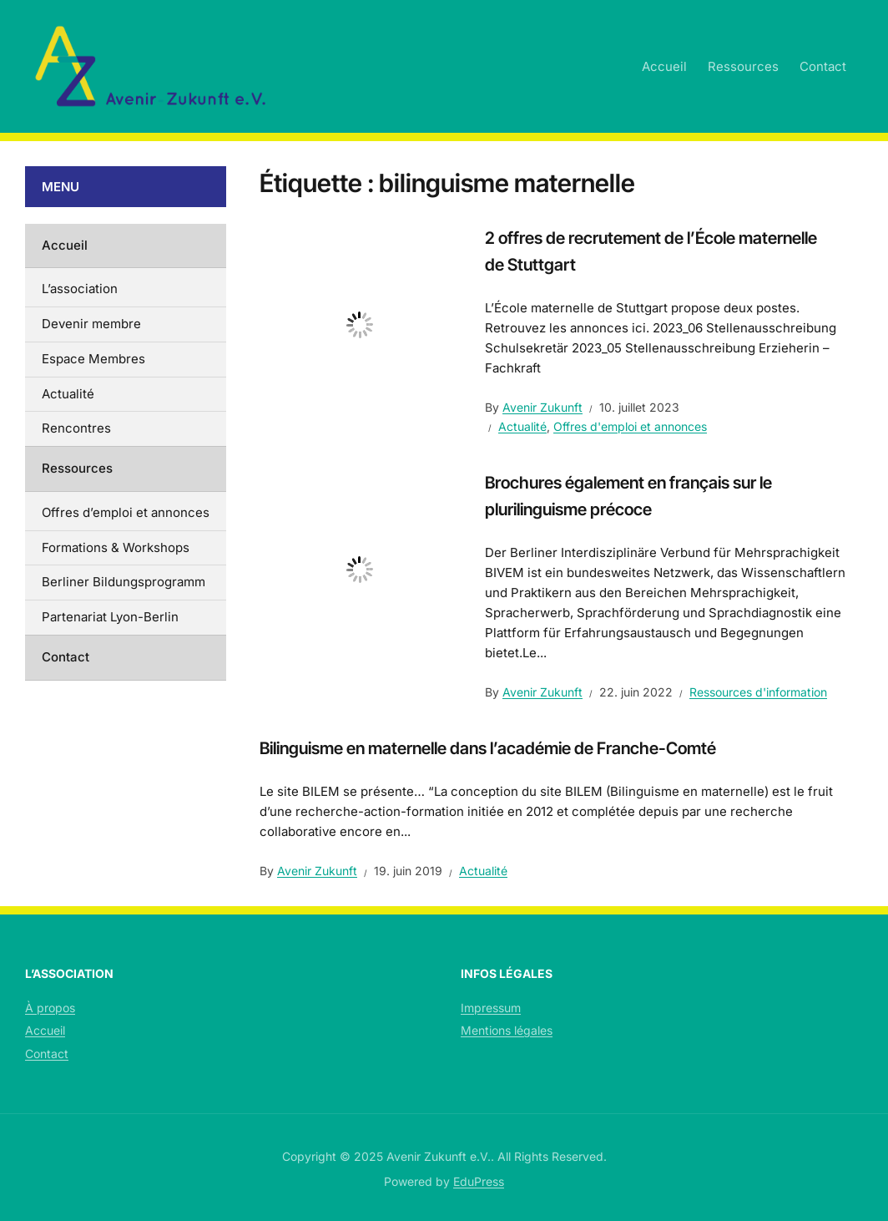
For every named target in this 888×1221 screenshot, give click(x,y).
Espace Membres (93, 359)
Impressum (491, 1008)
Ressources (743, 66)
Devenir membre (91, 324)
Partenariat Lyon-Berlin (110, 617)
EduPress (478, 1181)
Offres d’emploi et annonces (125, 512)
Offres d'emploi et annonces (630, 426)
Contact (823, 66)
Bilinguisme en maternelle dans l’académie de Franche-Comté (488, 748)
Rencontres (76, 428)
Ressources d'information (758, 692)
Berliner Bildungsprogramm (123, 582)
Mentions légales (506, 1030)
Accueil (664, 66)
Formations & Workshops (115, 547)
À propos (50, 1008)
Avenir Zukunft (542, 407)
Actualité (522, 426)
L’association (80, 288)
